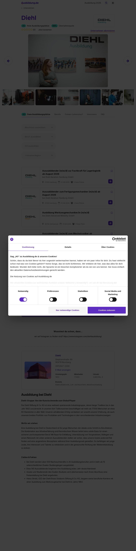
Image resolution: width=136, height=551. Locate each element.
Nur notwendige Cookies (67, 310)
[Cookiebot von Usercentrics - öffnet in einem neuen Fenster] (114, 239)
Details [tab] (68, 247)
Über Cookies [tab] (107, 247)
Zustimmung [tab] (28, 247)
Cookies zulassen (106, 310)
